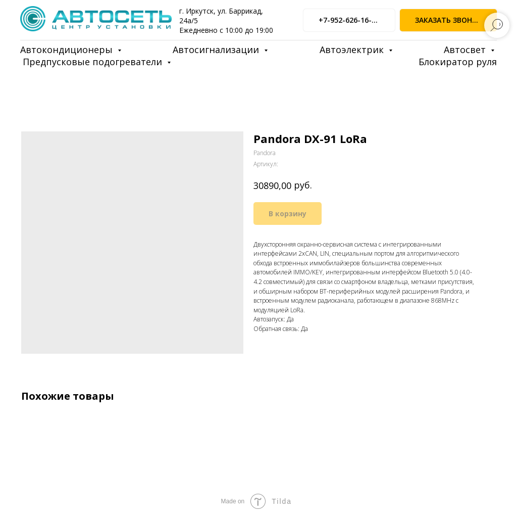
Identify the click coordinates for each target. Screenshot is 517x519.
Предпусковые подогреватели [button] (94, 62)
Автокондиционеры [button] (67, 49)
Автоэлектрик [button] (353, 49)
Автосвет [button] (466, 49)
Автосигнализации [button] (217, 49)
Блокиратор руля (458, 62)
